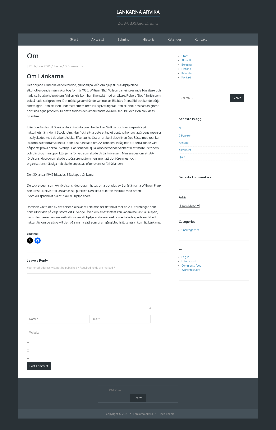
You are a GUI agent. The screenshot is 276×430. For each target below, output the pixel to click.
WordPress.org (191, 269)
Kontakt (201, 39)
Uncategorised (191, 230)
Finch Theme (166, 413)
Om (181, 128)
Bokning (123, 39)
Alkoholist (185, 150)
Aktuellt (97, 39)
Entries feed (189, 261)
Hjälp (182, 157)
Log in (185, 257)
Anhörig (184, 142)
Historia (148, 39)
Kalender (175, 39)
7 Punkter (185, 135)
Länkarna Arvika (138, 12)
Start (74, 39)
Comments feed (191, 265)
